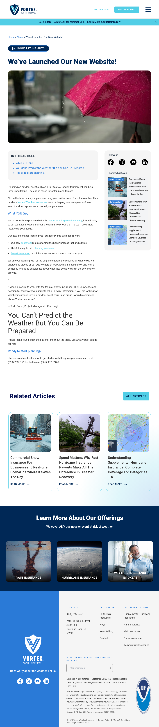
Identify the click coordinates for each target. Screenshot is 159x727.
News (20, 37)
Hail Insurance (132, 631)
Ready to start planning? (31, 172)
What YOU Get (24, 163)
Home (11, 37)
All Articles (136, 396)
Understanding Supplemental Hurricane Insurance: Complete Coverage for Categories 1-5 (138, 234)
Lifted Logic (84, 723)
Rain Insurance (132, 624)
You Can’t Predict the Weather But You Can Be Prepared (50, 168)
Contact (104, 638)
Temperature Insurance (136, 645)
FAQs (102, 624)
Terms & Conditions (122, 720)
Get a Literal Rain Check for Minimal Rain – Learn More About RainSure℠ (79, 21)
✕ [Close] (156, 21)
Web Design (71, 723)
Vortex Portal (127, 9)
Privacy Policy (104, 720)
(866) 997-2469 (101, 9)
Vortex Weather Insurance (32, 202)
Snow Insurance (132, 638)
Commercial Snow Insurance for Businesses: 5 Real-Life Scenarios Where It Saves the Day (138, 186)
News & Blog (106, 631)
